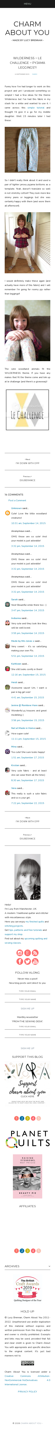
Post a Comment (17, 500)
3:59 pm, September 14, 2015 (27, 633)
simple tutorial (36, 107)
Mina (14, 746)
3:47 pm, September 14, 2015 (27, 610)
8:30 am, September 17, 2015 (27, 780)
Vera (13, 788)
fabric (34, 74)
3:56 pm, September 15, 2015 (27, 720)
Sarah (14, 599)
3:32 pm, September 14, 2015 (27, 546)
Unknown (16, 508)
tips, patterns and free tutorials (25, 930)
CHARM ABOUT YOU (27, 28)
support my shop (14, 934)
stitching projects (14, 926)
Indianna (16, 618)
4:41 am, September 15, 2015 (27, 697)
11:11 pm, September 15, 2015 (28, 739)
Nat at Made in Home (23, 728)
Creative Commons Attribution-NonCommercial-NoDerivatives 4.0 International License (27, 1380)
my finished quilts (35, 921)
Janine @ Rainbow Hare (24, 705)
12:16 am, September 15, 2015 (28, 674)
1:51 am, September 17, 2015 (27, 757)
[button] (27, 3)
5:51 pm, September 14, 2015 (27, 656)
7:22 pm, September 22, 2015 (27, 803)
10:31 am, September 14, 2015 (28, 523)
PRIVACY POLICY (27, 1391)
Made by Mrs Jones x (22, 641)
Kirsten (15, 765)
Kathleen (16, 663)
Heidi (14, 682)
